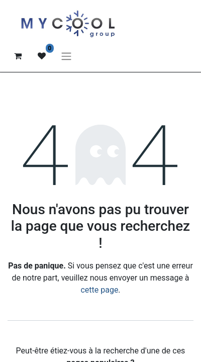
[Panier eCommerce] (18, 56)
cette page (99, 290)
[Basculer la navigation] (66, 56)
